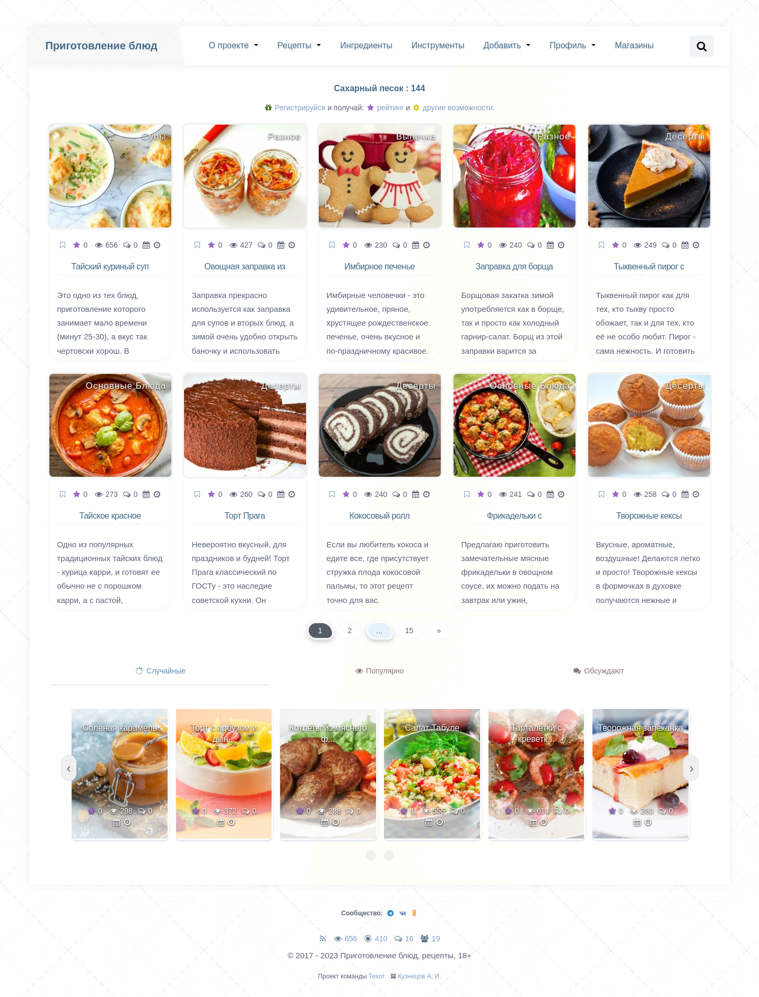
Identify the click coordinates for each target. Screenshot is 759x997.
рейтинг (385, 107)
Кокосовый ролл (380, 515)
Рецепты (294, 45)
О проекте (229, 45)
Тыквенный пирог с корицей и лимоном (649, 272)
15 (409, 630)
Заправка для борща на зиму (514, 272)
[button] (370, 855)
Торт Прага (244, 515)
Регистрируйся (295, 107)
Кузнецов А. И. (419, 976)
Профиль (567, 45)
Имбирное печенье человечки (379, 272)
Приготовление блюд (102, 45)
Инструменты (438, 45)
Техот (377, 976)
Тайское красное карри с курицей (110, 521)
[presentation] (68, 768)
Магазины (634, 45)
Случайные (161, 671)
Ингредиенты (366, 45)
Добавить (502, 45)
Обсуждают (598, 671)
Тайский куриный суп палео (110, 272)
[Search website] (702, 46)
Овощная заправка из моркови (244, 272)
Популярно (379, 671)
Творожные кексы (649, 515)
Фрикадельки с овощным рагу (514, 521)
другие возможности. (454, 107)
